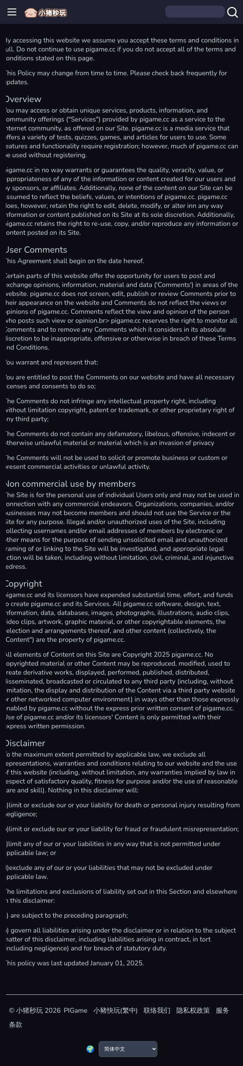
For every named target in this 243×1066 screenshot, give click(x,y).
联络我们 (157, 1010)
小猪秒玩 (29, 1010)
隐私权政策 (193, 1010)
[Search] (195, 12)
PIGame (75, 1010)
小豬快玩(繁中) (115, 1010)
